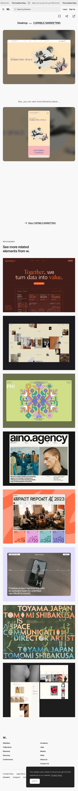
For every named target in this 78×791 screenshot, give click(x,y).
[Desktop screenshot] (39, 690)
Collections (7, 747)
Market (43, 751)
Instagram (16, 777)
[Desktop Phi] (39, 401)
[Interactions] (39, 191)
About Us (43, 759)
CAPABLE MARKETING (47, 23)
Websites (6, 743)
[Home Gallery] (39, 343)
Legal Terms (21, 774)
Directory (6, 755)
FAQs (42, 755)
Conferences (8, 759)
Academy (44, 743)
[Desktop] (39, 285)
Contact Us (44, 764)
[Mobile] (39, 134)
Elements (6, 751)
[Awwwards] (8, 9)
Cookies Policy (8, 774)
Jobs (42, 747)
